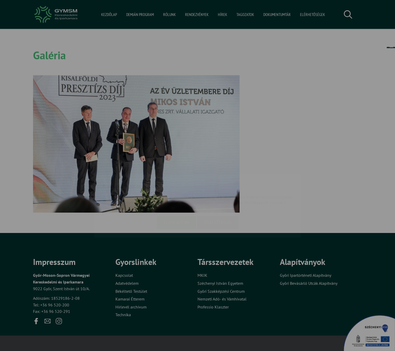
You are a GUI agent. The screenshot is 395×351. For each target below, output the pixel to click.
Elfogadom (176, 192)
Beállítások (218, 192)
